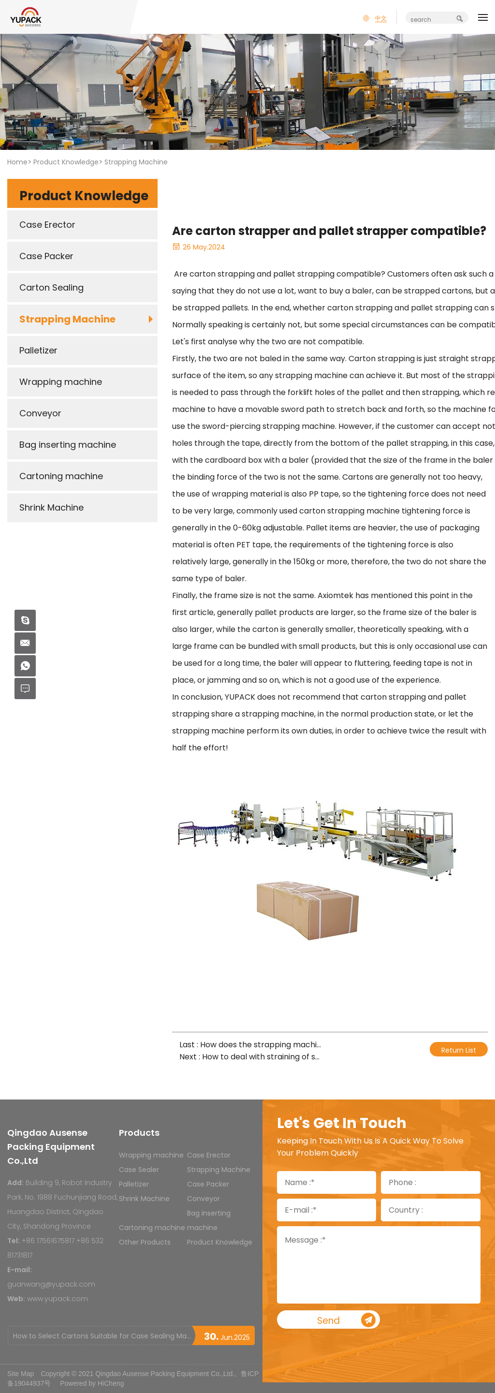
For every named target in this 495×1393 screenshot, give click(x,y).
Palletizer (134, 1184)
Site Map (20, 1374)
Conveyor (203, 1198)
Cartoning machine (152, 1227)
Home (17, 162)
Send (355, 1320)
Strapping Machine (136, 162)
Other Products (145, 1242)
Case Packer (208, 1184)
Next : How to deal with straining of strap (250, 1056)
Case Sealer (139, 1169)
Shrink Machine (144, 1198)
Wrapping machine (151, 1155)
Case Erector (209, 1155)
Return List (458, 1050)
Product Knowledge (66, 162)
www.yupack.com (57, 1299)
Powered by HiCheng (92, 1383)
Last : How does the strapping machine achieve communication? (250, 1044)
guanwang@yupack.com (51, 1284)
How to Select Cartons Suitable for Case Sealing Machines (102, 1336)
